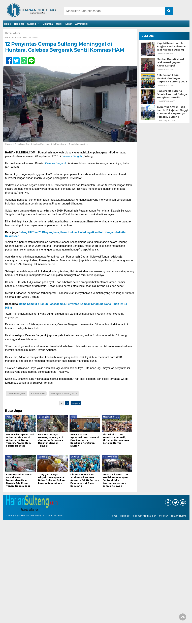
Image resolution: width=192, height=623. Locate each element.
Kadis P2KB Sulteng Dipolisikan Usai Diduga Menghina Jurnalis (172, 94)
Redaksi (124, 516)
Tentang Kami (178, 516)
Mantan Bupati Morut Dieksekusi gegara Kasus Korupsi (170, 62)
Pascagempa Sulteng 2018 (64, 393)
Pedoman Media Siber (144, 516)
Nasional (19, 23)
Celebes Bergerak (56, 163)
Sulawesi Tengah (72, 156)
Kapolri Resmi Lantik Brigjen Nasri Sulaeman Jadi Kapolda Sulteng (171, 46)
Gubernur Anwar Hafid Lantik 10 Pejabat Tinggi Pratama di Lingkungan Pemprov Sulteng (172, 111)
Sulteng (33, 23)
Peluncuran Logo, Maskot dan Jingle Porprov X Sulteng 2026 (172, 78)
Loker (69, 23)
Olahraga (48, 23)
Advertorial (81, 23)
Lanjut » (76, 403)
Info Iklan (163, 516)
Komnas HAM (38, 393)
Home (7, 23)
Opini (59, 23)
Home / (9, 33)
